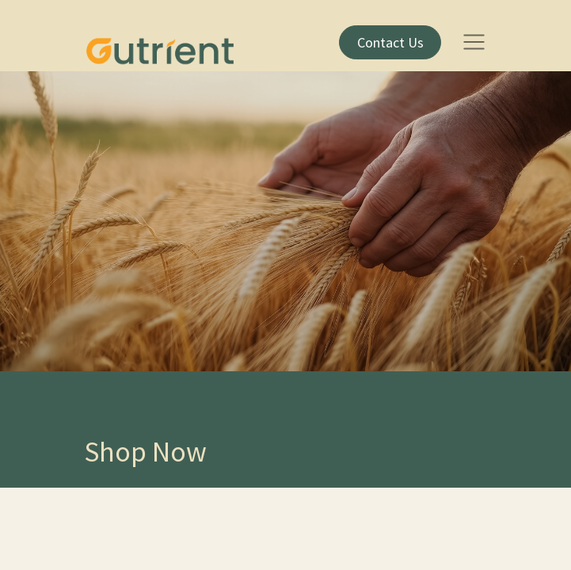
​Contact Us (390, 42)
